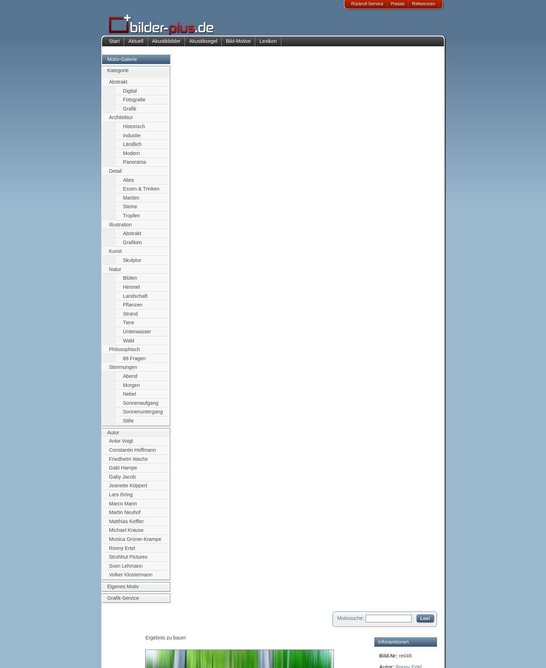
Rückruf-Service (367, 3)
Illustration (120, 228)
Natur (115, 272)
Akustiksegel (203, 44)
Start (114, 44)
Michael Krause (126, 534)
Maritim (131, 201)
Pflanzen (132, 308)
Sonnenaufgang (140, 406)
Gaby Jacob (122, 480)
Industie (131, 139)
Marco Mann (123, 507)
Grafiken (132, 246)
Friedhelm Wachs (128, 462)
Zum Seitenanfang (416, 217)
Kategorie (118, 74)
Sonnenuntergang (143, 415)
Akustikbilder (166, 44)
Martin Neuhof (124, 516)
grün (415, 131)
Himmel (131, 290)
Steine (130, 210)
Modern (131, 157)
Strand (130, 317)
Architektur (121, 121)
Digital (130, 94)
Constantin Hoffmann (132, 453)
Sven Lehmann (126, 569)
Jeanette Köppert (128, 489)
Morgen (131, 388)
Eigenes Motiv (123, 590)
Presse (398, 3)
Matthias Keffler (126, 525)
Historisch (134, 130)
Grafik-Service (123, 601)
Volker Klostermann (131, 578)
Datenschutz (126, 648)
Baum (429, 131)
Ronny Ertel (122, 551)
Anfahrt (228, 639)
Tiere (128, 326)
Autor (113, 436)
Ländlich (132, 147)
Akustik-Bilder (170, 631)
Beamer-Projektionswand (182, 648)
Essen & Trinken (141, 192)
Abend (130, 379)
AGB (118, 656)
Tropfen (131, 219)
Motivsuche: (350, 64)
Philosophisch (124, 353)
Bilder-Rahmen (172, 639)
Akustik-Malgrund (174, 656)
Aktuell (135, 44)
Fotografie (134, 103)
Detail (115, 174)
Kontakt (228, 631)
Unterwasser (137, 335)
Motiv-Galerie (122, 62)
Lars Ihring (121, 498)
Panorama (134, 166)
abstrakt (415, 123)
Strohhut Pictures (128, 561)
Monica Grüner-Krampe (135, 542)
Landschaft (135, 299)
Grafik (129, 112)
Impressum (125, 631)
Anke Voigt (121, 445)
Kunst (115, 255)
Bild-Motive (238, 44)
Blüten (130, 282)
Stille (128, 424)
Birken (386, 131)
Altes (128, 183)
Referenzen (423, 3)
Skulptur (132, 263)
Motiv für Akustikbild (401, 196)
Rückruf (229, 656)
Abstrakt (118, 85)
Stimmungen (123, 371)
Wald (128, 344)
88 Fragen (134, 362)
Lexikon (268, 44)
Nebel (129, 398)
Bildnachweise (128, 639)
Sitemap (229, 648)
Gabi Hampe (123, 471)
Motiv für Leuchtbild (401, 207)
